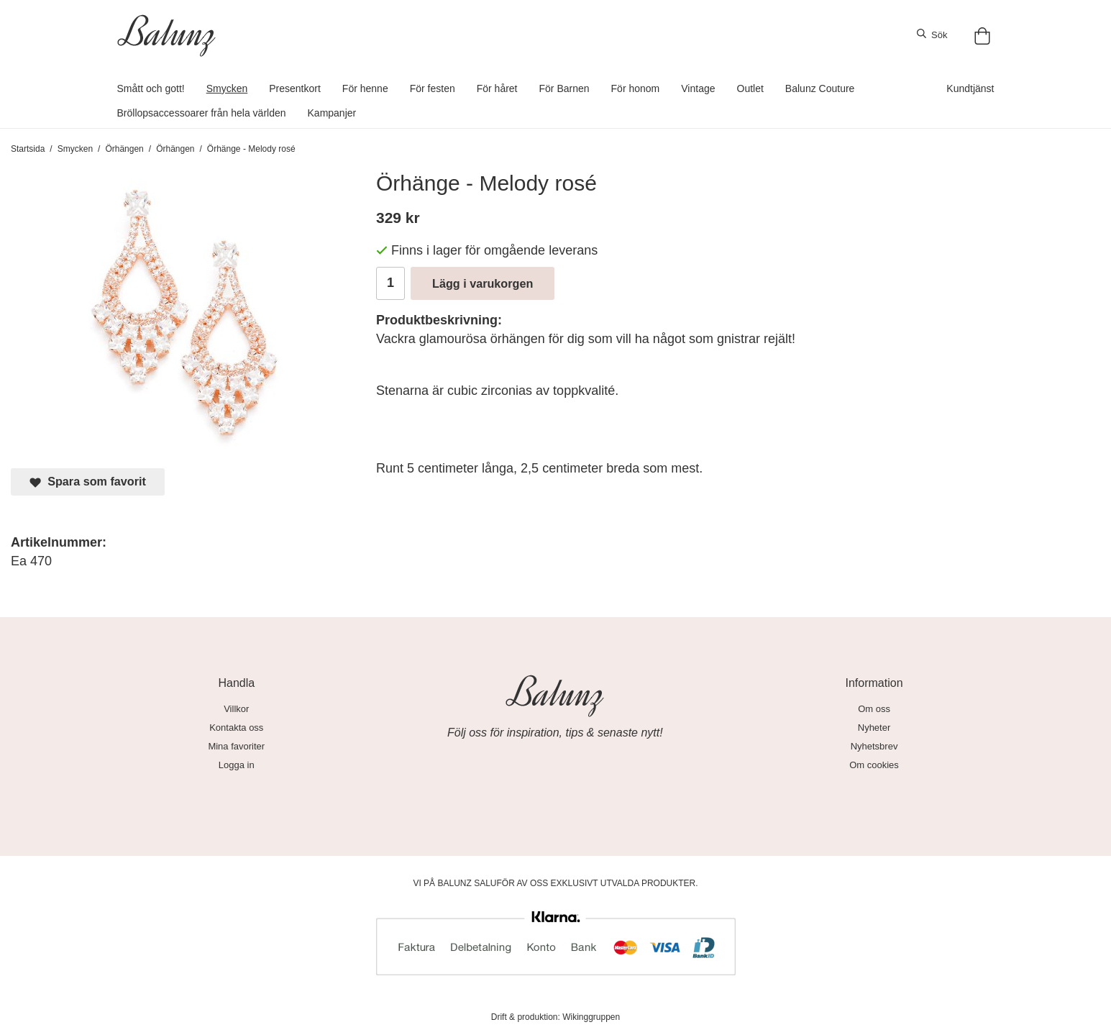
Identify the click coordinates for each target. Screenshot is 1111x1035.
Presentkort (295, 88)
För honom (635, 88)
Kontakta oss (236, 727)
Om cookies (874, 765)
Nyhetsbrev (874, 746)
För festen (432, 88)
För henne (365, 88)
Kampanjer (332, 113)
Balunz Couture (820, 88)
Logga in (237, 765)
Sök (932, 34)
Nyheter (874, 727)
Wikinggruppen (591, 1017)
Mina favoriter (236, 746)
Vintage (698, 88)
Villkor (236, 708)
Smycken (227, 88)
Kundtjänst (970, 88)
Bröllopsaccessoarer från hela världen (201, 113)
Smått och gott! (151, 88)
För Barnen (564, 88)
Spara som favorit (87, 481)
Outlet (750, 88)
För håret (497, 88)
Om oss (874, 708)
